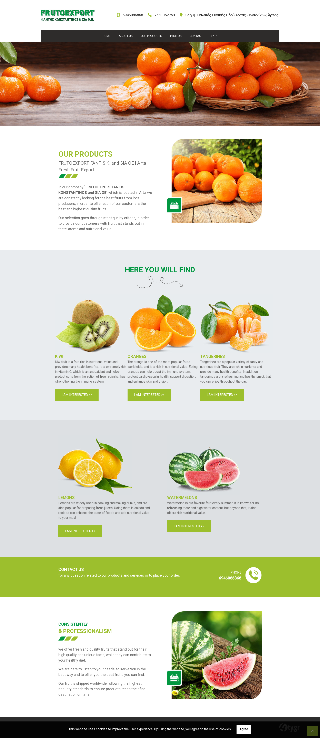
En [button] (213, 36)
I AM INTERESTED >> (77, 395)
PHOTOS (176, 36)
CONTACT (196, 36)
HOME (107, 36)
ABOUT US (126, 36)
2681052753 (164, 15)
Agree (244, 729)
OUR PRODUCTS (151, 36)
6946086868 (133, 15)
